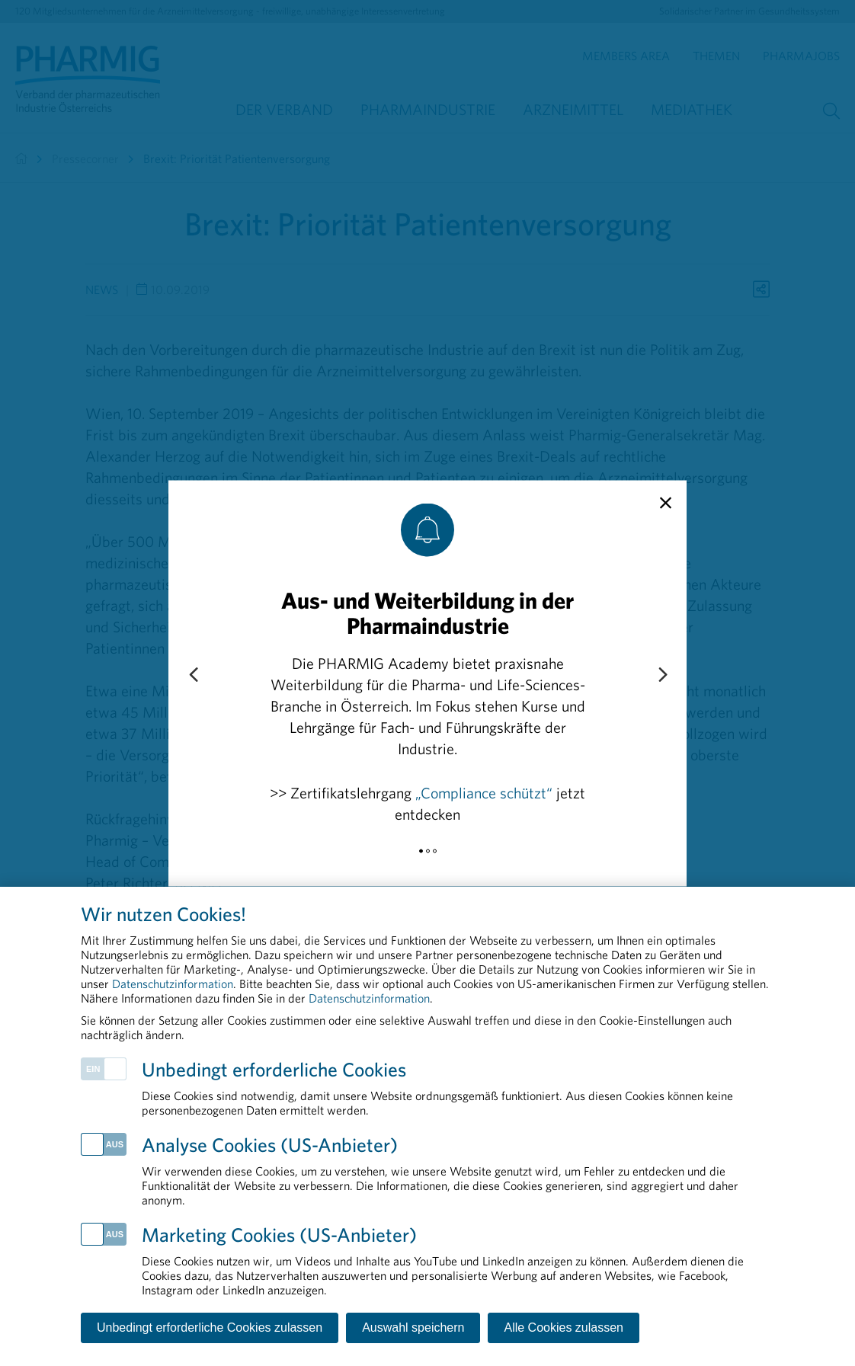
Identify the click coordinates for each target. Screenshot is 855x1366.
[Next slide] (662, 675)
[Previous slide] (193, 675)
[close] (665, 503)
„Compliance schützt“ (483, 792)
